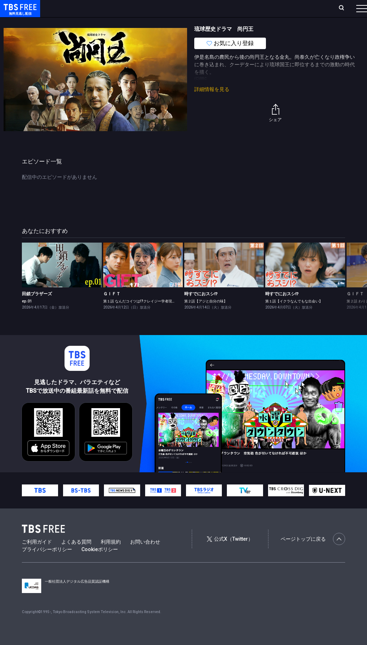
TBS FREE (19, 13)
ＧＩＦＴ (111, 308)
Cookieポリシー (99, 564)
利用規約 (111, 556)
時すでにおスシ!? (201, 308)
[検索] (294, 8)
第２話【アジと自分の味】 (205, 315)
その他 (284, 22)
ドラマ (144, 22)
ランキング (135, 8)
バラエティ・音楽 (179, 22)
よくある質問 (76, 556)
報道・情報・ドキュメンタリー (237, 22)
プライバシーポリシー (47, 564)
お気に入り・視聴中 (213, 8)
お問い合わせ (145, 556)
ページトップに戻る (313, 553)
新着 (77, 22)
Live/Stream (169, 8)
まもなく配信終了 (110, 22)
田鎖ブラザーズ (37, 308)
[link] (61, 279)
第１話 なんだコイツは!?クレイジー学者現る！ (141, 315)
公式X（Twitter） (230, 553)
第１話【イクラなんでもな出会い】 (294, 315)
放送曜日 (106, 8)
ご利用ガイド (37, 556)
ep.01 (27, 315)
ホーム (81, 8)
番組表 (344, 8)
